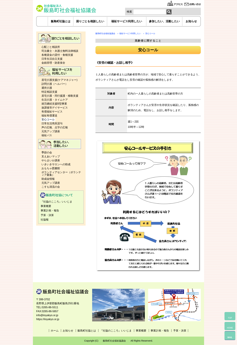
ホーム (42, 21)
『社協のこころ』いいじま (56, 201)
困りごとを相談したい (90, 21)
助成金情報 (48, 178)
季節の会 (46, 152)
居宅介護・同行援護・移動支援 (59, 95)
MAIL (229, 337)
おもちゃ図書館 (50, 168)
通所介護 (46, 87)
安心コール (48, 119)
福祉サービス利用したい (126, 21)
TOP (230, 318)
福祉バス (46, 135)
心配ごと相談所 (50, 47)
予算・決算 (47, 215)
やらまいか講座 (50, 160)
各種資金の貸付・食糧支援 (57, 54)
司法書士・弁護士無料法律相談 (59, 50)
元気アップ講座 (50, 131)
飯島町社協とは (60, 21)
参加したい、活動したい (164, 21)
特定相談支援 (49, 91)
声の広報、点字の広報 (54, 127)
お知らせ (191, 21)
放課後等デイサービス (54, 107)
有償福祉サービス (52, 111)
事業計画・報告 (50, 210)
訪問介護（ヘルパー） (54, 83)
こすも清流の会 (50, 186)
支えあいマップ (50, 156)
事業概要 (46, 206)
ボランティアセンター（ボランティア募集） (61, 173)
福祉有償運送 (49, 115)
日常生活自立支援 (52, 58)
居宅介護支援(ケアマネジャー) (59, 79)
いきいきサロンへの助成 (55, 164)
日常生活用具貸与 (52, 123)
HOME (230, 328)
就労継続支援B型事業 (54, 103)
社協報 (45, 219)
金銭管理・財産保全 (53, 62)
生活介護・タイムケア (54, 99)
